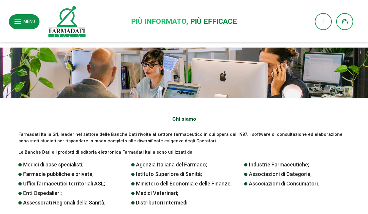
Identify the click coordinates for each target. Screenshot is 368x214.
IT (323, 21)
